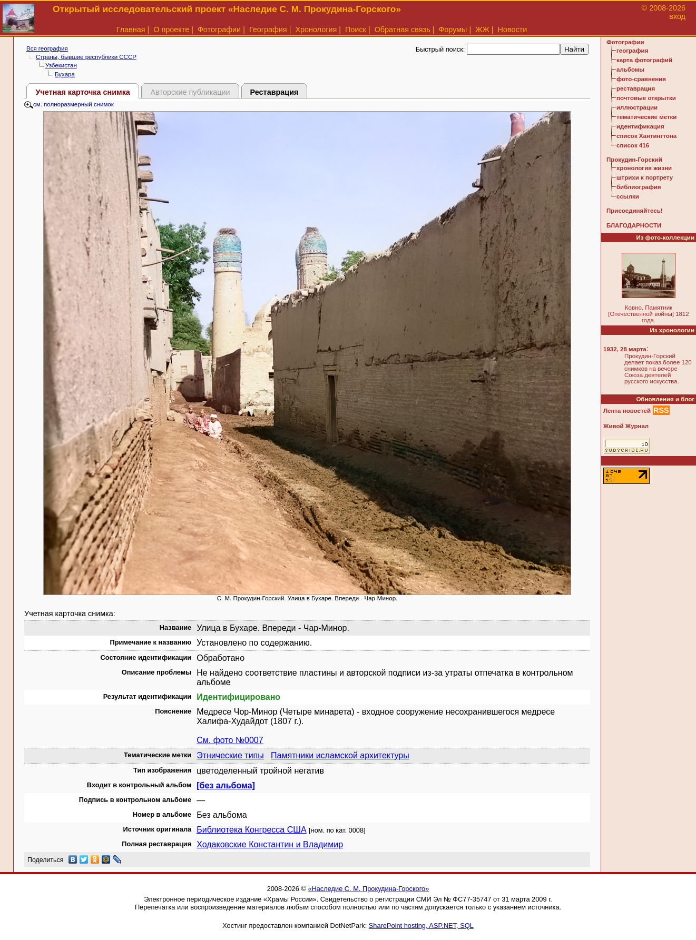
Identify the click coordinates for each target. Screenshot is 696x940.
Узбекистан (61, 65)
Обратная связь (402, 29)
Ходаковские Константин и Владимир (270, 844)
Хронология (316, 29)
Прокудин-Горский (634, 159)
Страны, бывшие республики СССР (86, 57)
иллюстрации (637, 107)
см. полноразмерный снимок (69, 104)
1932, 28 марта (624, 349)
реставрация (635, 88)
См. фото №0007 (230, 740)
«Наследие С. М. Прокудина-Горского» (368, 889)
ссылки (627, 196)
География (268, 29)
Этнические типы (230, 755)
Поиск (355, 29)
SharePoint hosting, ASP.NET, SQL (421, 925)
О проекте (171, 29)
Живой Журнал (626, 426)
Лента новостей (627, 411)
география (632, 50)
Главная (130, 29)
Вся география (47, 48)
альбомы (630, 69)
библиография (638, 187)
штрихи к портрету (644, 177)
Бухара (65, 74)
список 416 (632, 145)
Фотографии (219, 29)
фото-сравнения (641, 79)
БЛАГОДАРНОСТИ (633, 225)
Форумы (452, 29)
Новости (512, 29)
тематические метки (646, 117)
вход (677, 16)
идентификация (640, 126)
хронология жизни (644, 168)
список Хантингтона (646, 136)
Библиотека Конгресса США (251, 829)
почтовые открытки (646, 98)
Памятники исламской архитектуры (340, 755)
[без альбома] (226, 785)
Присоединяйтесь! (634, 210)
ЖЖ (482, 29)
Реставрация (274, 92)
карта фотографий (644, 60)
